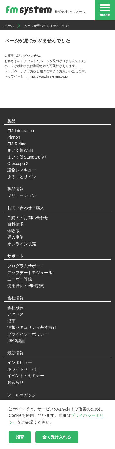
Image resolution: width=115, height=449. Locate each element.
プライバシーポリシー (27, 334)
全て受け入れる (56, 437)
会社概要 (15, 307)
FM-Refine (16, 144)
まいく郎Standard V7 (27, 157)
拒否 (20, 437)
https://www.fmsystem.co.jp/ (48, 76)
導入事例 (15, 237)
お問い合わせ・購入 (25, 207)
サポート (15, 256)
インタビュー (19, 362)
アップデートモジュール (29, 272)
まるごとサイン (21, 176)
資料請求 (15, 224)
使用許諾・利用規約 (25, 285)
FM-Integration (20, 130)
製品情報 (15, 188)
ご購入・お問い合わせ (27, 217)
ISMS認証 (16, 340)
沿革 (11, 321)
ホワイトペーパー (23, 369)
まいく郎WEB (20, 150)
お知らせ (15, 382)
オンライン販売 (21, 244)
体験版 (13, 230)
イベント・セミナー (25, 375)
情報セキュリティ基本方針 (31, 327)
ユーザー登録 (19, 279)
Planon (13, 137)
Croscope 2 (17, 163)
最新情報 (15, 352)
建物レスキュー (21, 170)
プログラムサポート (25, 266)
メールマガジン (21, 395)
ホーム (9, 25)
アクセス (15, 314)
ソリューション (21, 195)
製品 (11, 120)
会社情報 (15, 297)
